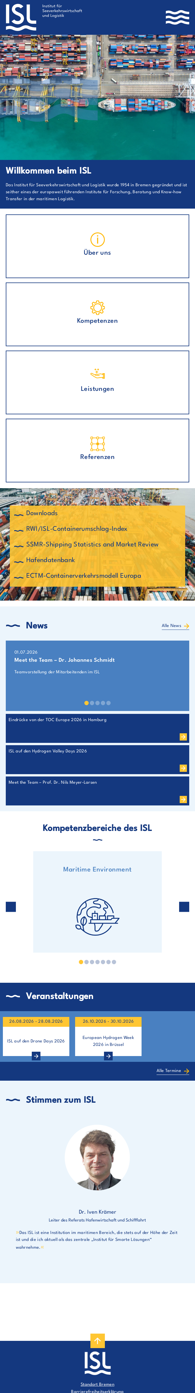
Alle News (171, 626)
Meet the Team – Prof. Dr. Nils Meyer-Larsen (53, 783)
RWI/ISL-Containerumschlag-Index (77, 529)
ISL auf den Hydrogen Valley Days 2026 (48, 751)
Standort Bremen (97, 1385)
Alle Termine (169, 1071)
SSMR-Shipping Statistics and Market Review (92, 544)
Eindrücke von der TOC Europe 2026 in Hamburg (58, 720)
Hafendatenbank (50, 560)
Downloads (42, 513)
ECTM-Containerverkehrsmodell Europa (83, 576)
